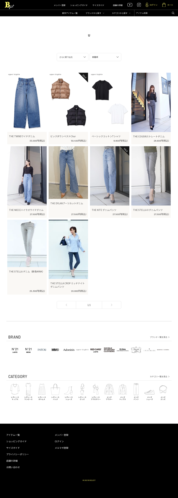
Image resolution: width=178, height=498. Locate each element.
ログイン (59, 441)
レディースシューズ (68, 391)
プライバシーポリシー (17, 454)
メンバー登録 (59, 5)
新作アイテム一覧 (70, 13)
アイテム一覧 (13, 434)
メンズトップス (122, 391)
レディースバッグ (55, 391)
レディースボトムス (42, 391)
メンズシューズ (149, 391)
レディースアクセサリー (95, 391)
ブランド (93, 13)
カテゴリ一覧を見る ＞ (160, 376)
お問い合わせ (13, 467)
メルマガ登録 (61, 447)
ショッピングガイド (79, 5)
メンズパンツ (136, 391)
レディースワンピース (28, 391)
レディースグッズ (82, 391)
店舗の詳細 (118, 5)
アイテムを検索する (173, 13)
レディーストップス (15, 391)
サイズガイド (98, 5)
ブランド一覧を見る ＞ (160, 337)
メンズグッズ (163, 391)
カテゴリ (119, 13)
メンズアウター (109, 391)
